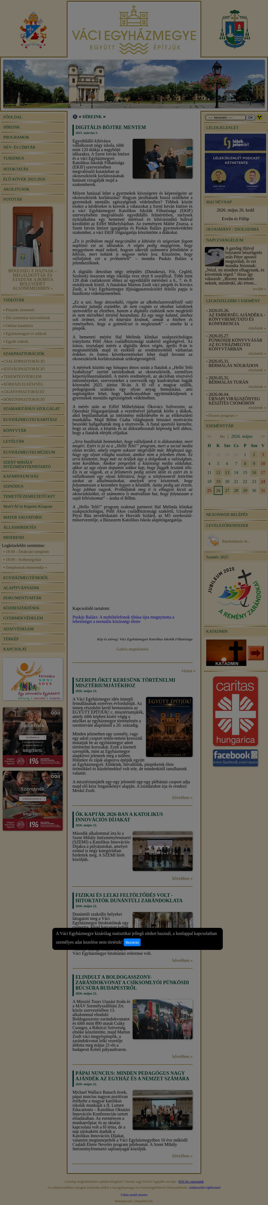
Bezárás (132, 942)
